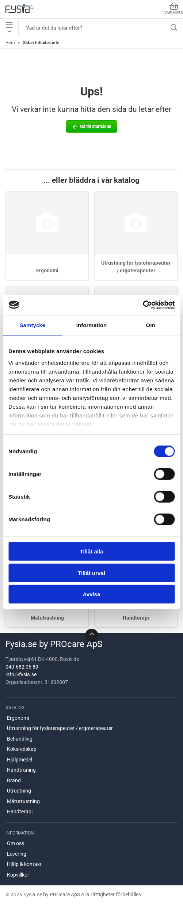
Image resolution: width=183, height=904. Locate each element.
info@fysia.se (21, 674)
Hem (10, 42)
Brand (14, 780)
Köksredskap (22, 749)
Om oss (15, 843)
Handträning (21, 770)
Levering (16, 854)
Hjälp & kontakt (24, 864)
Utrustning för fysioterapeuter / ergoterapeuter (60, 728)
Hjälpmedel (19, 760)
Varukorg (173, 9)
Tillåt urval (91, 573)
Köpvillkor (18, 875)
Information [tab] (91, 325)
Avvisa (91, 594)
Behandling (20, 739)
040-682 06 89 (21, 667)
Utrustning (19, 791)
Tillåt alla (91, 551)
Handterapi (136, 618)
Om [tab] (150, 325)
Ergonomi (47, 270)
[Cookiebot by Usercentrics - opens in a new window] (143, 305)
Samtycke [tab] (32, 325)
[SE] (19, 9)
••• (9, 28)
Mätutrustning (47, 618)
